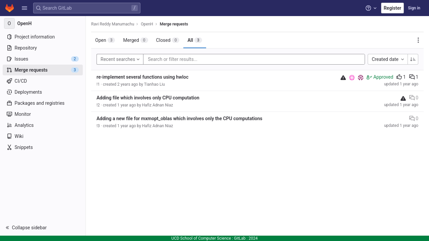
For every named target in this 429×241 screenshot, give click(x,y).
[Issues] (43, 59)
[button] (24, 8)
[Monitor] (43, 114)
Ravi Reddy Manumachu (112, 24)
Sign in (414, 8)
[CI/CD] (43, 81)
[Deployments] (43, 92)
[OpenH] (43, 23)
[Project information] (43, 36)
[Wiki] (43, 136)
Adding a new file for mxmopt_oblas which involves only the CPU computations (179, 118)
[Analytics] (43, 125)
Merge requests (174, 24)
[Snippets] (43, 147)
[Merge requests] (43, 70)
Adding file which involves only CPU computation (148, 97)
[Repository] (43, 48)
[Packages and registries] (43, 103)
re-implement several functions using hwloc (142, 77)
